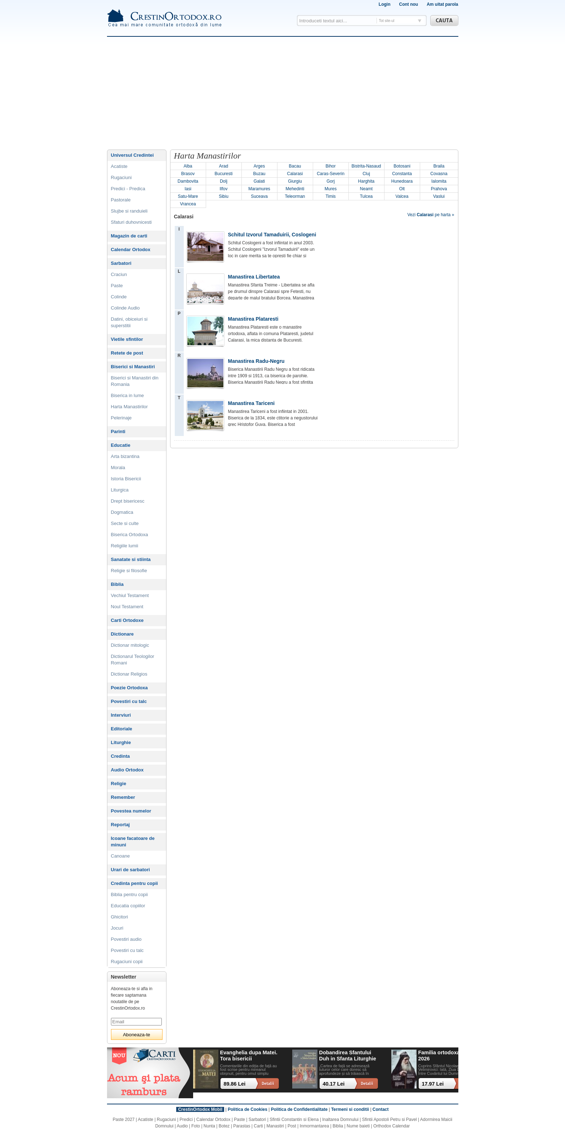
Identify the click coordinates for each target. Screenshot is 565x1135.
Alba (187, 166)
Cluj (366, 173)
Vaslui (439, 196)
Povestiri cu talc (129, 701)
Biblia (117, 584)
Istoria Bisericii (126, 478)
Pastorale (121, 199)
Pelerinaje (121, 417)
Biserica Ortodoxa (129, 534)
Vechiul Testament (130, 595)
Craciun (119, 274)
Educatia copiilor (128, 905)
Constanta (402, 173)
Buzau (259, 173)
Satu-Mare (188, 196)
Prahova (439, 188)
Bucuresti (223, 173)
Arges (259, 166)
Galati (259, 181)
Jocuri (117, 928)
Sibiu (223, 196)
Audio (182, 1126)
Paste (117, 285)
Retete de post (127, 353)
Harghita (366, 181)
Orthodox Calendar (391, 1126)
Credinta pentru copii (134, 883)
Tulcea (366, 196)
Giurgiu (295, 181)
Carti (258, 1126)
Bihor (330, 166)
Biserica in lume (127, 395)
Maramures (259, 188)
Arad (223, 166)
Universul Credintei (132, 155)
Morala (118, 467)
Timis (330, 196)
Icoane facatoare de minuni (133, 841)
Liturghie (121, 742)
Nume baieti (358, 1126)
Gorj (330, 181)
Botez (224, 1126)
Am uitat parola (442, 4)
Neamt (366, 188)
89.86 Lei (235, 1084)
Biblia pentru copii (129, 894)
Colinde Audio (125, 308)
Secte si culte (125, 523)
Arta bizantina (125, 456)
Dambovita (188, 181)
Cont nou (408, 4)
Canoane (120, 856)
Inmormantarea (314, 1126)
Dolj (223, 181)
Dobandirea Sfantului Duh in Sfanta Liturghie (347, 1055)
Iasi (187, 188)
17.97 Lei (433, 1084)
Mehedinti (294, 188)
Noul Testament (127, 606)
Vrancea (188, 203)
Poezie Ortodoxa (129, 687)
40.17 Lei (334, 1084)
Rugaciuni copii (127, 961)
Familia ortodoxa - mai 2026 (445, 1055)
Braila (439, 166)
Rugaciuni (121, 177)
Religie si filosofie (129, 570)
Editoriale (121, 728)
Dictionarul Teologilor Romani (132, 660)
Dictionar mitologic (130, 645)
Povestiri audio (126, 939)
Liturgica (120, 490)
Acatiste (119, 166)
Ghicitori (119, 917)
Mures (331, 188)
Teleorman (295, 196)
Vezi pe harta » (430, 214)
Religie (118, 783)
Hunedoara (402, 181)
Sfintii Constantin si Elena (294, 1119)
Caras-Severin (330, 173)
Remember (123, 797)
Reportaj (120, 824)
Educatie (120, 445)
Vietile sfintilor (127, 339)
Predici (186, 1119)
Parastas (241, 1126)
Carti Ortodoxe (127, 620)
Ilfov (223, 188)
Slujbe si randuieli (129, 211)
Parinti (118, 431)
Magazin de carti (129, 236)
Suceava (259, 196)
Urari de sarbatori (130, 869)
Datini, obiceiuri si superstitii (129, 322)
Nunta (209, 1126)
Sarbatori (121, 263)
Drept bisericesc (127, 501)
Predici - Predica (128, 188)
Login (385, 4)
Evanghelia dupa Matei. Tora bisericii (248, 1055)
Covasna (438, 173)
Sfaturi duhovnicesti (131, 222)
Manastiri (275, 1126)
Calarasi (295, 173)
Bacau (295, 166)
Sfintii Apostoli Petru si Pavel (389, 1119)
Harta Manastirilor (129, 406)
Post (292, 1126)
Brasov (188, 173)
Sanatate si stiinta (131, 559)
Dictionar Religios (129, 674)
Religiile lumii (124, 545)
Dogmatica (122, 512)
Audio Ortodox (127, 770)
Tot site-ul (387, 21)
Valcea (402, 196)
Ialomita (438, 181)
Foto (195, 1126)
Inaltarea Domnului (340, 1119)
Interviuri (121, 715)
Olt (402, 188)
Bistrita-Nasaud (366, 166)
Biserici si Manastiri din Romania (135, 381)
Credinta (120, 756)
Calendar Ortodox (131, 249)
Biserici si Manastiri (133, 366)
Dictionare (122, 634)
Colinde (119, 296)
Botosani (401, 166)
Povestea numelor (131, 811)
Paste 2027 (124, 1119)
